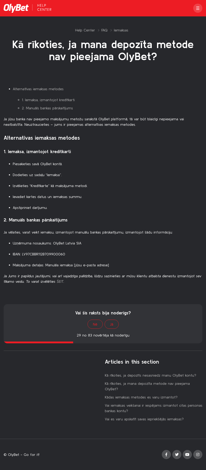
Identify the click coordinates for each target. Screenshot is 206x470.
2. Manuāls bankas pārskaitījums (47, 108)
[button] (197, 8)
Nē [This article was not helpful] (95, 324)
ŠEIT (60, 281)
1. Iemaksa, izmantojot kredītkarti (48, 100)
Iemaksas (121, 30)
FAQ (104, 30)
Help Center (85, 30)
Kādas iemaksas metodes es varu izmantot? (141, 397)
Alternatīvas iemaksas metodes (38, 89)
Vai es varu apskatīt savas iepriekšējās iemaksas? (144, 419)
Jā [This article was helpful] (111, 324)
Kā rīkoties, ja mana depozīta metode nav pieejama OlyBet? (147, 386)
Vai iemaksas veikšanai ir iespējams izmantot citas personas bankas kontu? (153, 408)
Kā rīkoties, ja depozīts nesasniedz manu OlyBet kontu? (150, 375)
